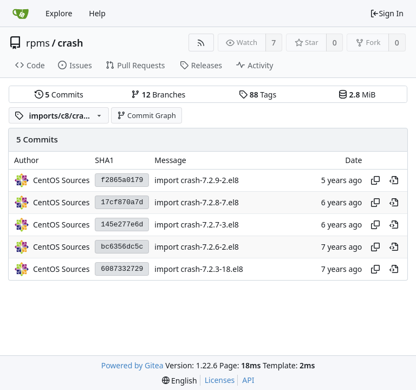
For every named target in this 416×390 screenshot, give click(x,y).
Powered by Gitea (132, 365)
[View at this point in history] (394, 180)
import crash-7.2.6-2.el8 (196, 247)
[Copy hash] (375, 180)
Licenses (220, 380)
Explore (59, 13)
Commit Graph (146, 115)
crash (70, 42)
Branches (158, 94)
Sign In (387, 13)
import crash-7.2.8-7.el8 (196, 202)
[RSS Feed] (201, 42)
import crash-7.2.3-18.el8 (198, 269)
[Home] (20, 13)
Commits (59, 94)
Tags (257, 94)
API (248, 380)
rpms (38, 42)
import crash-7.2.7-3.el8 (196, 224)
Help (97, 13)
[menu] (179, 380)
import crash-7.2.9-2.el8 (196, 180)
